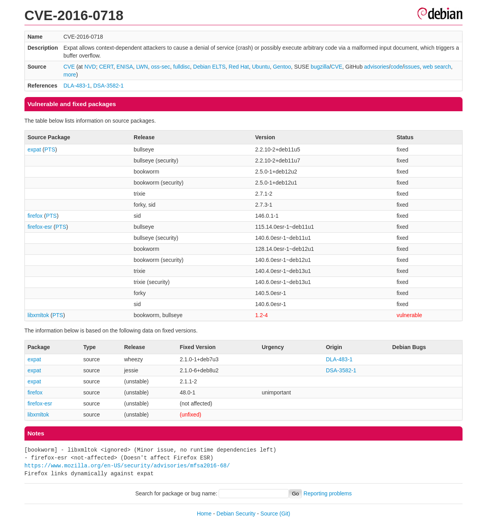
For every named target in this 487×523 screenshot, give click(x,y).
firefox (35, 216)
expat (34, 149)
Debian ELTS (209, 67)
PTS (50, 149)
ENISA (124, 67)
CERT (106, 67)
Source (269, 513)
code (397, 67)
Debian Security (236, 513)
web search (437, 67)
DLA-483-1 (77, 85)
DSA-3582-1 (108, 85)
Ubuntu (261, 67)
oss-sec (160, 67)
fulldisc (181, 67)
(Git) (284, 513)
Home (204, 513)
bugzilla (320, 67)
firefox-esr (40, 227)
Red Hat (239, 67)
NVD (90, 67)
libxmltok (38, 315)
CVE (69, 67)
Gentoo (282, 67)
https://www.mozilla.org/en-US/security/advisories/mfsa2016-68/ (127, 465)
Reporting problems (327, 493)
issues (412, 67)
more (70, 74)
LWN (142, 67)
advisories (376, 67)
